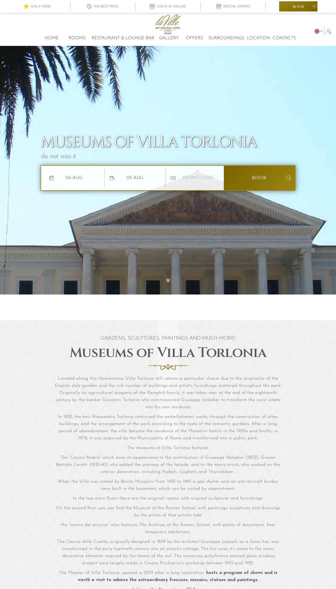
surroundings (226, 38)
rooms (77, 38)
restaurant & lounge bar (123, 38)
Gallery (169, 38)
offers (194, 38)
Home (52, 38)
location (258, 38)
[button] (319, 31)
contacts (284, 38)
